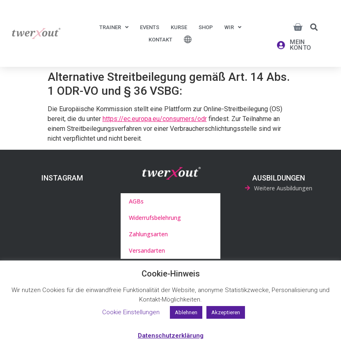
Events (149, 27)
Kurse (179, 27)
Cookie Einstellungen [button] (131, 312)
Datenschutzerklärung (171, 335)
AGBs (136, 201)
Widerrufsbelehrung (155, 218)
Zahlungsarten (148, 234)
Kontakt (160, 40)
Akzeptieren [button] (225, 312)
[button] (314, 27)
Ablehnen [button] (186, 312)
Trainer (113, 27)
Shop (206, 27)
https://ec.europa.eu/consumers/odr (155, 119)
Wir (232, 27)
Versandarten (147, 250)
